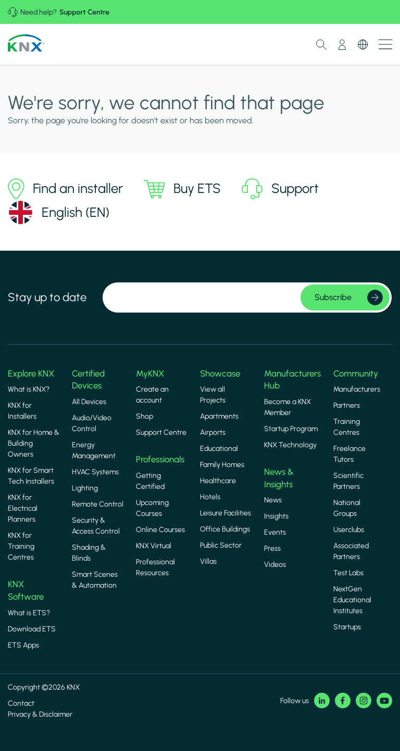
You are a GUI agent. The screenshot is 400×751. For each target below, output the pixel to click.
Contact (21, 703)
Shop (144, 416)
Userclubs (348, 529)
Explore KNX (31, 373)
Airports (213, 432)
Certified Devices (88, 379)
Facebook (343, 700)
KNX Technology (290, 445)
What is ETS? (29, 612)
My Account (342, 45)
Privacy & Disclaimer (40, 714)
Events (275, 532)
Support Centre (84, 12)
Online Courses (160, 529)
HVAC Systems (95, 472)
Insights (276, 516)
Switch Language (363, 45)
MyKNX (150, 373)
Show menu (385, 44)
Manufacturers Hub (292, 379)
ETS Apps (23, 645)
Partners (346, 405)
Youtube (384, 700)
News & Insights (279, 478)
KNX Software (26, 590)
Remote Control (97, 504)
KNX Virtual (153, 545)
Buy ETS (182, 188)
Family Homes (222, 464)
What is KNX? (28, 389)
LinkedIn (322, 700)
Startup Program (291, 428)
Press (272, 548)
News (273, 500)
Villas (208, 561)
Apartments (219, 416)
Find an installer (65, 188)
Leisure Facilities (225, 513)
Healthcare (218, 480)
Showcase (220, 373)
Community (355, 373)
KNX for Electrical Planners (23, 508)
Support (280, 189)
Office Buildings (225, 529)
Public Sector (221, 545)
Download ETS (32, 629)
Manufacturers (356, 389)
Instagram (363, 700)
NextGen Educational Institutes (352, 600)
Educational (219, 448)
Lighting (85, 488)
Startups (347, 627)
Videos (275, 564)
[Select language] (58, 212)
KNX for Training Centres (21, 546)
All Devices (89, 401)
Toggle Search (321, 45)
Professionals (160, 459)
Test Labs (348, 572)
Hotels (210, 497)
